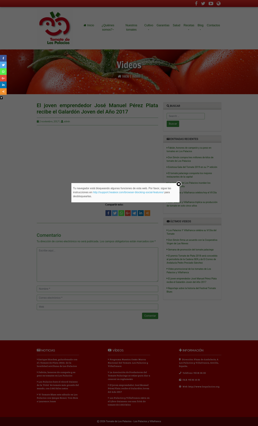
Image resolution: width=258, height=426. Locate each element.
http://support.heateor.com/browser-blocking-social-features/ (128, 192)
